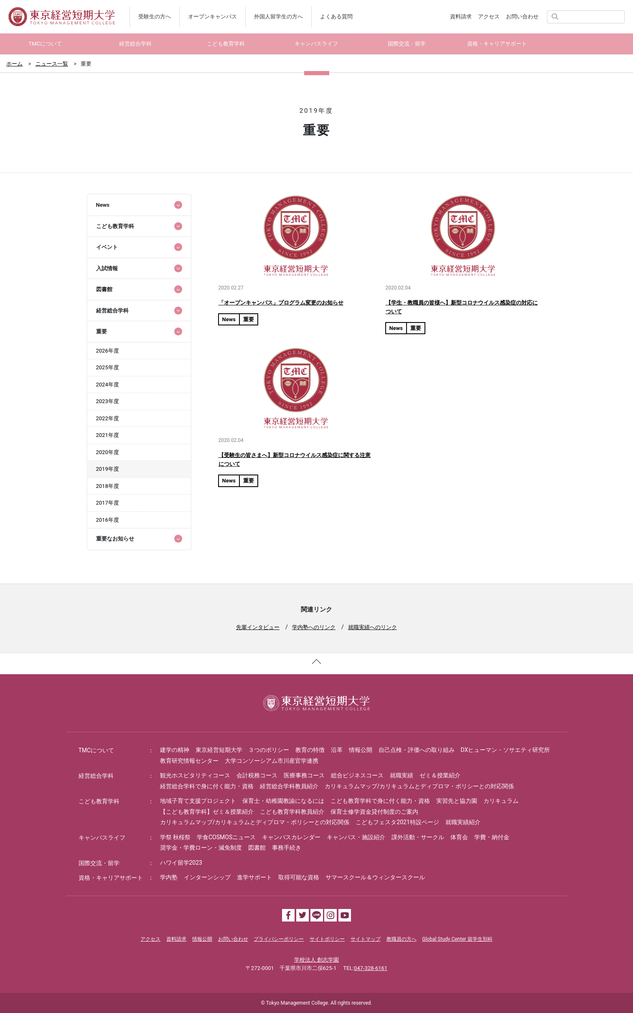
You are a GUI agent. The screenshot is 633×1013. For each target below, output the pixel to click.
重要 (248, 319)
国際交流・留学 (99, 863)
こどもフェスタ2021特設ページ (397, 822)
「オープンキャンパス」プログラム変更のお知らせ (281, 303)
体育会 (459, 837)
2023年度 (107, 401)
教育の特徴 (310, 749)
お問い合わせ (522, 16)
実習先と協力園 (456, 800)
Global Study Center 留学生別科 (457, 939)
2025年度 (107, 367)
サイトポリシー (327, 939)
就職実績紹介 (462, 822)
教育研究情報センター (189, 760)
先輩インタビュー (258, 627)
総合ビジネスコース (357, 775)
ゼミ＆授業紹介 (439, 775)
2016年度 (107, 520)
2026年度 (107, 351)
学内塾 (169, 877)
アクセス (489, 16)
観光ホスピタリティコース (195, 775)
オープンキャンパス (212, 16)
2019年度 (107, 469)
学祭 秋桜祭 (175, 837)
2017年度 (107, 503)
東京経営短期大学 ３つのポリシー (242, 749)
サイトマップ (366, 939)
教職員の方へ (401, 939)
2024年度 (107, 384)
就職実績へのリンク (372, 627)
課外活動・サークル (417, 837)
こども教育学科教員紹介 (292, 811)
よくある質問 (336, 16)
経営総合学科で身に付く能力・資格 (207, 786)
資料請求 (461, 16)
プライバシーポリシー (279, 939)
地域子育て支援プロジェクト (198, 800)
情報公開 (360, 749)
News (229, 319)
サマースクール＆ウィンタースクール (375, 877)
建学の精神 (174, 749)
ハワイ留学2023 (181, 862)
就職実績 (401, 775)
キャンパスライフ (102, 837)
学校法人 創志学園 (316, 960)
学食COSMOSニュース (226, 837)
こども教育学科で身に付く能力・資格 (380, 800)
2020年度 (107, 452)
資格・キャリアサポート (111, 877)
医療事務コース (304, 775)
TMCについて (96, 750)
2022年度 (107, 418)
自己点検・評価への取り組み (417, 749)
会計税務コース (256, 775)
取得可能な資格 (298, 877)
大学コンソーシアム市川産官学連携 (271, 760)
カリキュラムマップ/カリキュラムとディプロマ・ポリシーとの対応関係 (419, 786)
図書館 (257, 847)
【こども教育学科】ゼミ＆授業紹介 (207, 811)
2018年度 (107, 486)
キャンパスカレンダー (291, 837)
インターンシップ (207, 877)
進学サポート (254, 877)
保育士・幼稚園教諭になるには (283, 800)
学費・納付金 (491, 837)
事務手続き (286, 847)
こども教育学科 (99, 801)
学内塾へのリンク (314, 627)
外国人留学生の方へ (278, 16)
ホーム (14, 64)
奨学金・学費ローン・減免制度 (201, 847)
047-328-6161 (370, 968)
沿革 (337, 749)
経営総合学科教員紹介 (289, 786)
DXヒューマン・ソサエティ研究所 (505, 749)
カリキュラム (501, 800)
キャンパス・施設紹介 (356, 837)
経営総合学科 (96, 775)
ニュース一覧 (52, 64)
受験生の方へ (154, 16)
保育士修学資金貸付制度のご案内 (374, 811)
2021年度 (107, 435)
